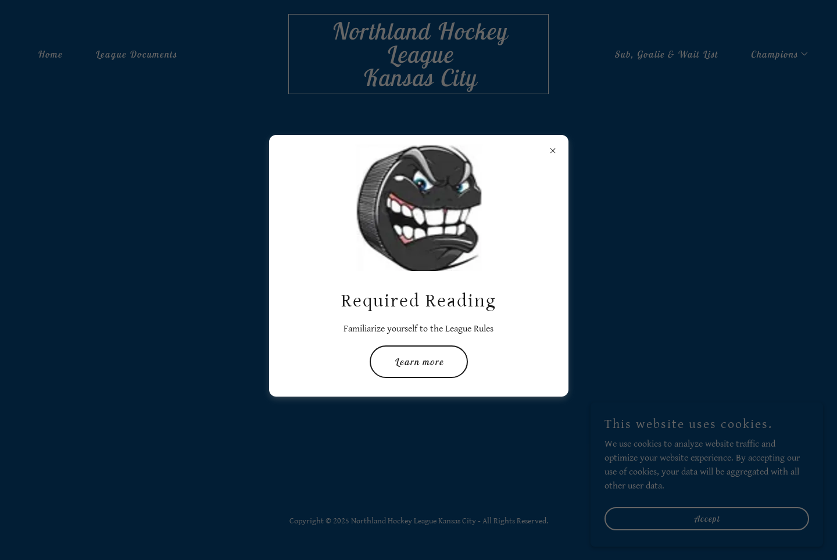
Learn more (418, 362)
